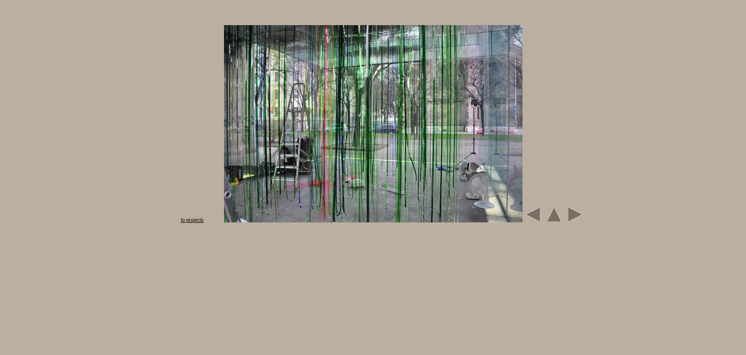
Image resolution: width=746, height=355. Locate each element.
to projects (192, 220)
